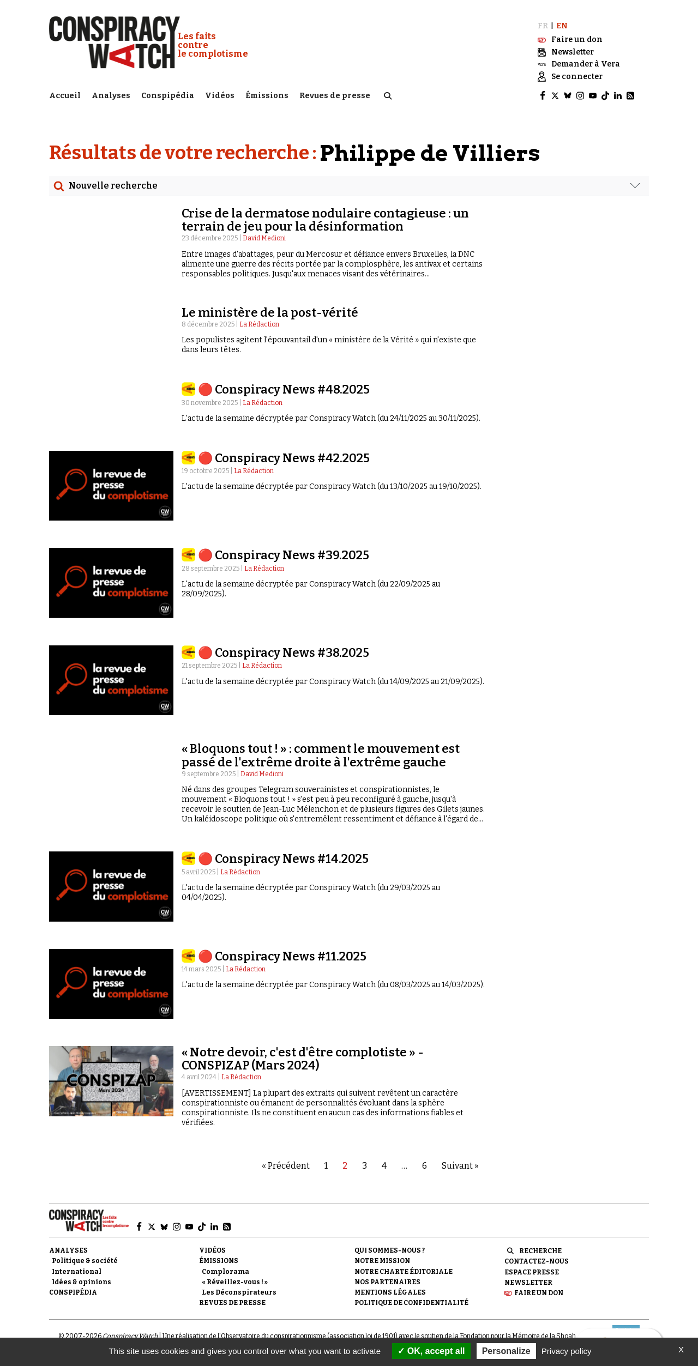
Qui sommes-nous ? (389, 1250)
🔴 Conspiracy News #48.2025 (284, 389)
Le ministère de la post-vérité (270, 312)
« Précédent (286, 1166)
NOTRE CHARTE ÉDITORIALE (403, 1272)
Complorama (225, 1272)
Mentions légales (390, 1292)
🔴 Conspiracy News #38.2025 (283, 652)
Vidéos (219, 95)
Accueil (65, 95)
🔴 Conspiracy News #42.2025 (284, 458)
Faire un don (538, 1293)
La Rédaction (259, 324)
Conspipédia (167, 95)
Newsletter (528, 1282)
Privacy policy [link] (566, 1351)
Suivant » (460, 1166)
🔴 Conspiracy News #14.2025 (283, 858)
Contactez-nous (536, 1261)
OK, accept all (431, 1351)
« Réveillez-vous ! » (235, 1282)
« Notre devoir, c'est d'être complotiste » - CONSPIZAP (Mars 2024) (303, 1059)
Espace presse (531, 1272)
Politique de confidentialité (411, 1303)
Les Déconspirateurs (239, 1292)
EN (562, 26)
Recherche (540, 1251)
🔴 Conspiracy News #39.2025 (283, 555)
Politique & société (85, 1261)
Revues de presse (334, 95)
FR (543, 26)
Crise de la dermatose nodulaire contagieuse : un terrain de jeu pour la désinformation (325, 220)
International (76, 1272)
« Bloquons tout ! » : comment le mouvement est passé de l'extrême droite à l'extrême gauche (321, 755)
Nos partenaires (387, 1282)
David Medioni (264, 238)
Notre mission (382, 1261)
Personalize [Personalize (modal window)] (506, 1351)
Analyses (111, 95)
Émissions (266, 95)
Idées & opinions (81, 1282)
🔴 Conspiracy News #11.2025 (282, 956)
